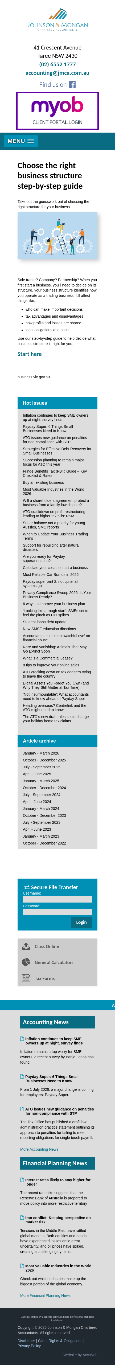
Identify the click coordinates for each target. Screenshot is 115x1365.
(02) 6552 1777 (57, 64)
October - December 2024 (44, 788)
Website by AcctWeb (80, 1355)
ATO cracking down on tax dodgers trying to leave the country (57, 674)
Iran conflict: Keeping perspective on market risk (58, 1220)
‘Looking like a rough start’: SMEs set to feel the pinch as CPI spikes (55, 613)
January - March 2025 (41, 781)
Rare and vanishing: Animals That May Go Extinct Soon (55, 649)
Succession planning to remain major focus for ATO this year (53, 462)
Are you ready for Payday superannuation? (44, 558)
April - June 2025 (37, 774)
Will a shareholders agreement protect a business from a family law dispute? (56, 502)
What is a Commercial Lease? (48, 658)
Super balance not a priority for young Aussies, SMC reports (54, 525)
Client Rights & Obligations (60, 1341)
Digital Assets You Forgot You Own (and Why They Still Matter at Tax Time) (56, 685)
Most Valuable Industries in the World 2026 (53, 491)
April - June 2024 (37, 802)
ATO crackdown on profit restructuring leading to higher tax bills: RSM (54, 514)
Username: (32, 893)
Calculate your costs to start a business (55, 567)
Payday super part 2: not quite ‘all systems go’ (50, 583)
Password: (31, 906)
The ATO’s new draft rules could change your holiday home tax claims (56, 719)
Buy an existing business (43, 482)
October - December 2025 (44, 760)
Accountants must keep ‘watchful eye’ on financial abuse (56, 638)
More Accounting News (39, 1149)
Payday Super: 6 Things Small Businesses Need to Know (48, 428)
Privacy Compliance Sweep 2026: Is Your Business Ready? (57, 595)
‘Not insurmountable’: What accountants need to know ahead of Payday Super (56, 696)
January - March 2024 (41, 808)
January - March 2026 (41, 753)
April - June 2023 (37, 829)
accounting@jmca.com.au (57, 72)
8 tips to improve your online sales (51, 665)
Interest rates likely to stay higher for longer (58, 1182)
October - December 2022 (44, 843)
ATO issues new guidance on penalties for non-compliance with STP (55, 440)
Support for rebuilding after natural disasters (51, 547)
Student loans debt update (44, 622)
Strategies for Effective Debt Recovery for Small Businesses (57, 451)
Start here (30, 354)
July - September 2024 (41, 795)
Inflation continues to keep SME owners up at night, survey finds (55, 417)
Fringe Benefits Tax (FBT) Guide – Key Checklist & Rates (55, 473)
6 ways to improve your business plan (54, 604)
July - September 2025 (41, 767)
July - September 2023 (41, 822)
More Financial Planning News (45, 1295)
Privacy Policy (29, 1346)
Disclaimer (26, 1341)
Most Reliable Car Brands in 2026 (51, 574)
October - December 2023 (44, 815)
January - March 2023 (41, 836)
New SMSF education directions (49, 629)
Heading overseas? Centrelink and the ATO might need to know (54, 707)
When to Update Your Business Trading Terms (55, 536)
